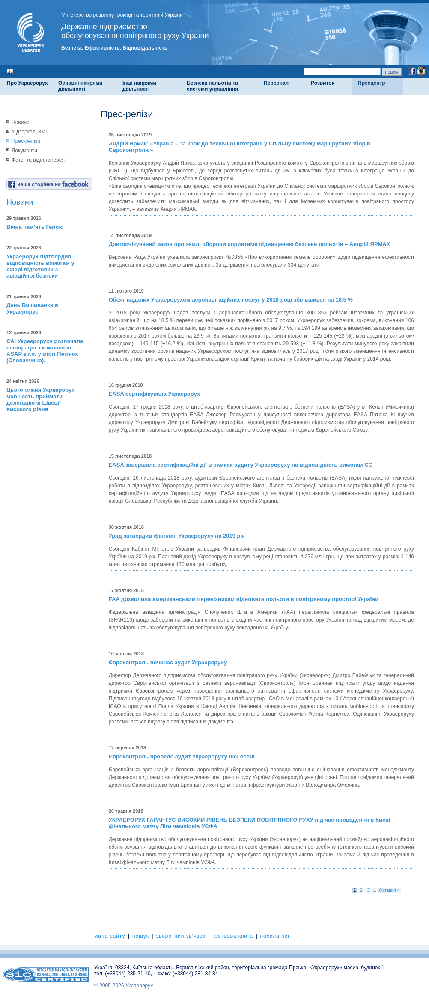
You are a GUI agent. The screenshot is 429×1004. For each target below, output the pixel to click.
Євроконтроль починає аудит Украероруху (168, 662)
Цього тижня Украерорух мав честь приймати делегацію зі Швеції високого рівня (40, 399)
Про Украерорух (27, 83)
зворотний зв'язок (180, 936)
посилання (274, 936)
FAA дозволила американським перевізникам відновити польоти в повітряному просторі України (243, 599)
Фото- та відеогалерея (38, 160)
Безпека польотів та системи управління (212, 86)
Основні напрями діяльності (80, 86)
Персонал (276, 83)
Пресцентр (371, 83)
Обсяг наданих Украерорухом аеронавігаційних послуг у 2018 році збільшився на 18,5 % (231, 299)
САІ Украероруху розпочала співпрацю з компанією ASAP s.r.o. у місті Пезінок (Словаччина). (44, 351)
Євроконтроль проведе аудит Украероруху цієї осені (182, 756)
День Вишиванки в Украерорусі (32, 308)
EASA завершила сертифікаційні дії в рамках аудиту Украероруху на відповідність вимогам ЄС (240, 465)
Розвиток (322, 83)
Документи (24, 151)
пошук (140, 936)
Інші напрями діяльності (139, 86)
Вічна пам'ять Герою (35, 227)
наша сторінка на (48, 184)
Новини (21, 122)
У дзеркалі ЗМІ (29, 132)
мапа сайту (109, 936)
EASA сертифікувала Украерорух (154, 394)
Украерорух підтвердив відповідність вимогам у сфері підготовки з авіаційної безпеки (40, 266)
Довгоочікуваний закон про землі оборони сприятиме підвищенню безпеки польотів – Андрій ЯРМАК (249, 244)
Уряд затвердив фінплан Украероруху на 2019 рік (177, 536)
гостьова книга (232, 936)
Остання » (389, 890)
